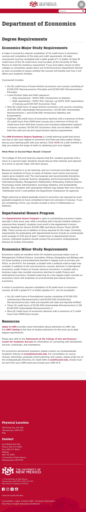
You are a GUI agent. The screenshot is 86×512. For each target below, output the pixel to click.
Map (4, 433)
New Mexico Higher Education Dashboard (21, 504)
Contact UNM (27, 501)
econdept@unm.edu (11, 444)
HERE (57, 142)
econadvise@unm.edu (35, 354)
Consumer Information (45, 501)
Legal (17, 501)
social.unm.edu (16, 495)
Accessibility (7, 501)
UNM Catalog (13, 329)
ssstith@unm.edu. (59, 360)
